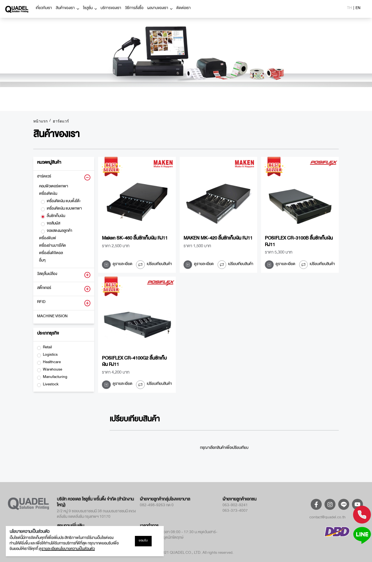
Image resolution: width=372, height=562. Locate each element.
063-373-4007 (235, 511)
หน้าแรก (40, 121)
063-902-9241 (235, 506)
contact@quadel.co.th (327, 518)
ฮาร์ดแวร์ (61, 121)
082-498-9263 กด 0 (157, 506)
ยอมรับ (143, 541)
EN (358, 9)
